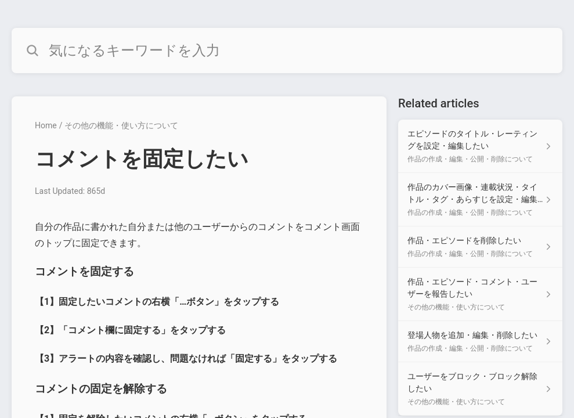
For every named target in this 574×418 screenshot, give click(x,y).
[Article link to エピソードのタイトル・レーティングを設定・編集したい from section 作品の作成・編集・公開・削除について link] (480, 146)
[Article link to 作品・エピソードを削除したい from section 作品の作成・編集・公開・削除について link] (480, 247)
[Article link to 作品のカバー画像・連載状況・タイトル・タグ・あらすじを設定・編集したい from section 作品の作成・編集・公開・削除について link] (480, 199)
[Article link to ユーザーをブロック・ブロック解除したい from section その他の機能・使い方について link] (480, 389)
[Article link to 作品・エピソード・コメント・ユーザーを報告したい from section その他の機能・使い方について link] (480, 294)
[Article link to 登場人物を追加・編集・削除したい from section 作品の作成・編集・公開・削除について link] (480, 341)
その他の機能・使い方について (121, 125)
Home (46, 125)
